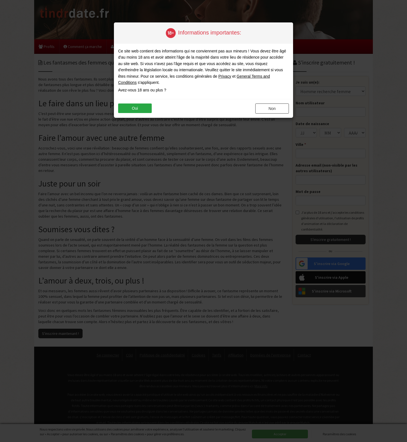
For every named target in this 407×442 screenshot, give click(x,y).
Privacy (224, 76)
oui (135, 108)
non (272, 108)
